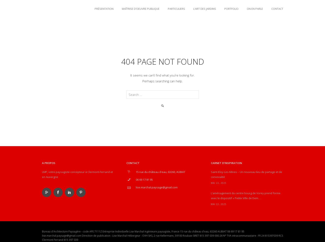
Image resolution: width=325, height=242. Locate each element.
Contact (277, 9)
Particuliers (176, 9)
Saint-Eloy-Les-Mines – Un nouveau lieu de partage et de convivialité (246, 174)
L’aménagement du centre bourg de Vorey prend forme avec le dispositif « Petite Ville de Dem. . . (246, 195)
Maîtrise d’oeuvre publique (140, 9)
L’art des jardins (204, 9)
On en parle (255, 9)
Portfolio (231, 9)
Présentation (104, 9)
